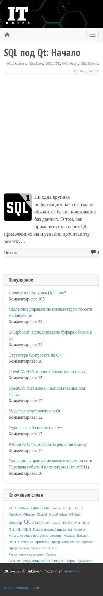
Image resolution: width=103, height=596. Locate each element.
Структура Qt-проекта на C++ (36, 355)
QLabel (42, 514)
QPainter (75, 514)
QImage (29, 514)
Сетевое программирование (29, 561)
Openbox (15, 514)
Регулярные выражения (26, 554)
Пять (53, 548)
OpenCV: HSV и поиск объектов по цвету (47, 371)
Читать (10, 252)
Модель (69, 535)
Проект (87, 542)
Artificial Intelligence (45, 508)
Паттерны (25, 542)
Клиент (79, 529)
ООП (12, 542)
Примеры (42, 542)
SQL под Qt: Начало (42, 52)
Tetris (86, 523)
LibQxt (68, 508)
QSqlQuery (70, 63)
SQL (83, 71)
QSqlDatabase (16, 63)
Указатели (84, 561)
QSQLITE (52, 63)
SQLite (94, 71)
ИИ (18, 529)
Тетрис (70, 561)
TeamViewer (71, 523)
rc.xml (55, 523)
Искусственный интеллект (52, 529)
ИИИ (27, 529)
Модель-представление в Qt (34, 411)
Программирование (65, 542)
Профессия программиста (28, 548)
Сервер (50, 554)
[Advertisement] (51, 134)
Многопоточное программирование (35, 535)
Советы (57, 561)
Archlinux (21, 508)
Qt (75, 71)
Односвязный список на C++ (35, 427)
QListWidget (58, 514)
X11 (12, 529)
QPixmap (15, 523)
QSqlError (36, 63)
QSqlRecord (89, 63)
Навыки (83, 535)
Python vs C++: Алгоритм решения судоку (48, 444)
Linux (79, 508)
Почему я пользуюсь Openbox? (37, 292)
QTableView (40, 523)
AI (10, 508)
